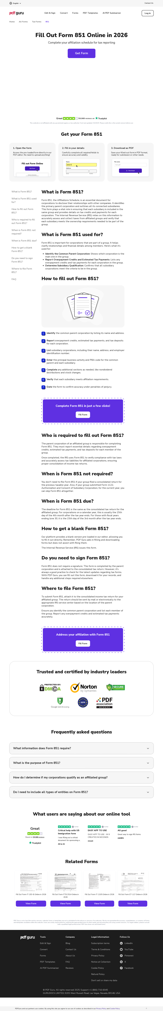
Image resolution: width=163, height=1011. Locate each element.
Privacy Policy (97, 955)
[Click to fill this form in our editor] (81, 88)
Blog (68, 943)
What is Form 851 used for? (24, 200)
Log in (148, 13)
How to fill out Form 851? (22, 211)
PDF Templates (90, 13)
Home (12, 21)
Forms (75, 13)
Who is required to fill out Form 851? (23, 221)
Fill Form (83, 414)
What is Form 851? (22, 191)
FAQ (14, 279)
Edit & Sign (50, 13)
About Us (70, 955)
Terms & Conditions (100, 949)
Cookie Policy (97, 968)
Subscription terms (100, 943)
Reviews (70, 968)
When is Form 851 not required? (24, 232)
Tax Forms (36, 21)
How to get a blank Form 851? (22, 249)
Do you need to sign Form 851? (22, 260)
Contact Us (149, 3)
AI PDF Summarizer (112, 13)
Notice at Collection (100, 961)
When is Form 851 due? (24, 240)
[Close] (147, 1008)
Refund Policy (98, 974)
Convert (64, 13)
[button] (15, 3)
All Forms (23, 21)
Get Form (81, 53)
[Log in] (148, 13)
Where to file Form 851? (22, 270)
